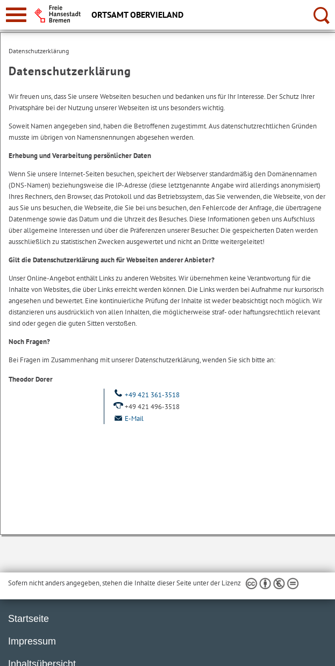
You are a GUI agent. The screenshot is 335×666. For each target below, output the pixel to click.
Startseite (28, 618)
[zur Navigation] (16, 15)
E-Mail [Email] (128, 418)
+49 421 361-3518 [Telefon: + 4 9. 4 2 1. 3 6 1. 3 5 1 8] (146, 394)
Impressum (32, 641)
